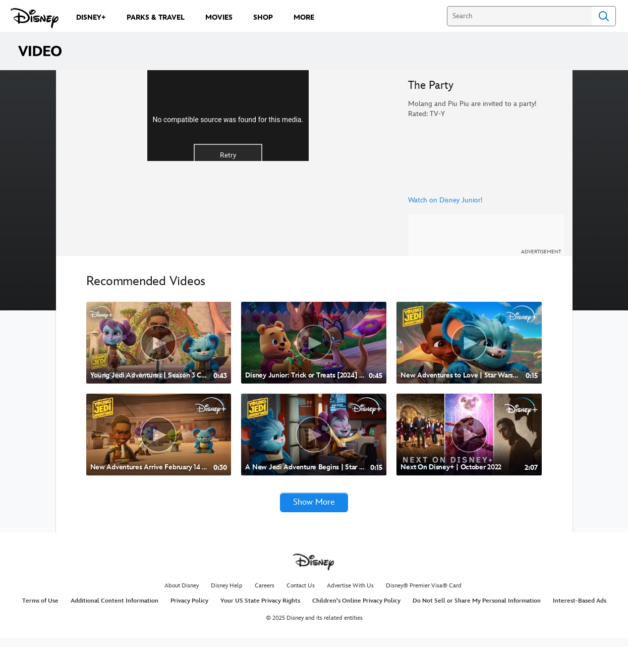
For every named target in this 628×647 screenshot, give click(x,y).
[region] (228, 167)
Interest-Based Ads (579, 609)
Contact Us (301, 595)
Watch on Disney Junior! (445, 200)
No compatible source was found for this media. (227, 171)
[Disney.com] (35, 18)
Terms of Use (40, 609)
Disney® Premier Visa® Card (424, 595)
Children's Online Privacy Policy (356, 609)
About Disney (181, 595)
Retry (228, 206)
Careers (264, 595)
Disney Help (227, 595)
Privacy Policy (189, 609)
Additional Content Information (114, 609)
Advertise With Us (350, 595)
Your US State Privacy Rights (260, 609)
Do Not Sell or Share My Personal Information (477, 609)
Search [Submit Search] (604, 16)
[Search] (519, 16)
